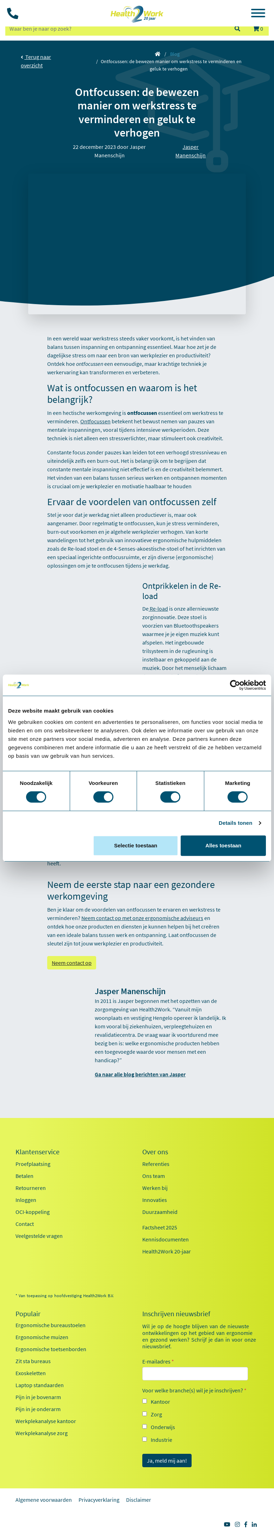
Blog (175, 54)
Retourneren (30, 1187)
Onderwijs (163, 1427)
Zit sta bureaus (33, 1361)
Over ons (155, 1152)
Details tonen (235, 823)
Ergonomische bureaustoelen (50, 1325)
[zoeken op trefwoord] (116, 29)
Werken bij (155, 1187)
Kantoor (160, 1401)
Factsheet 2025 (159, 1227)
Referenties (155, 1163)
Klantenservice (37, 1152)
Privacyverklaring (99, 1499)
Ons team (153, 1175)
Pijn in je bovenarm (38, 1397)
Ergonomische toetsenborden (50, 1349)
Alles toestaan (223, 845)
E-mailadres (158, 1361)
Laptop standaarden (39, 1385)
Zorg (156, 1414)
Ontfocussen (95, 421)
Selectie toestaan (135, 845)
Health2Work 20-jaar (166, 1251)
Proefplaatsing (32, 1163)
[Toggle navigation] (258, 14)
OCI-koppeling (32, 1211)
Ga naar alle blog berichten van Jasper (140, 1074)
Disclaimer (138, 1499)
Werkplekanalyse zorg (41, 1433)
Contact (24, 1223)
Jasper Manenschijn (190, 151)
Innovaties (154, 1199)
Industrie (161, 1439)
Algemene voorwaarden (43, 1499)
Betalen (24, 1175)
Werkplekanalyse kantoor (45, 1421)
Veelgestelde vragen (39, 1235)
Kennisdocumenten (165, 1239)
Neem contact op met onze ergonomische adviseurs (142, 917)
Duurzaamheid (160, 1211)
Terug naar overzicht (36, 61)
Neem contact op (72, 962)
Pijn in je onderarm (38, 1409)
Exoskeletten (30, 1373)
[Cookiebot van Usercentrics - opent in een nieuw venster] (235, 685)
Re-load (158, 608)
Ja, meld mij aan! (167, 1460)
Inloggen (25, 1199)
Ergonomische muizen (41, 1337)
